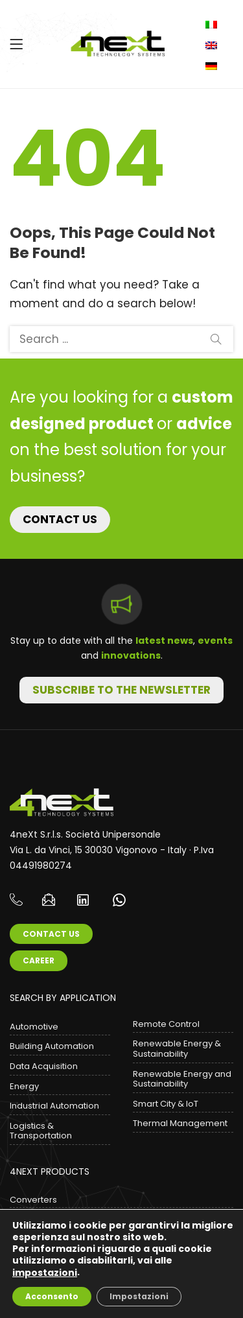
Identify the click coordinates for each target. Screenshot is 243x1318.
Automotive (34, 1026)
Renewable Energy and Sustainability (182, 1079)
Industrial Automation (54, 1106)
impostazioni (44, 1272)
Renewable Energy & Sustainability (177, 1048)
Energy (24, 1086)
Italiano (213, 25)
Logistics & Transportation (41, 1131)
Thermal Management (180, 1123)
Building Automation (52, 1046)
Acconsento (51, 1296)
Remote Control (166, 1024)
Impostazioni (139, 1296)
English (213, 45)
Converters (33, 1200)
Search (216, 339)
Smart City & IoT (165, 1104)
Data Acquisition (44, 1066)
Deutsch (213, 66)
